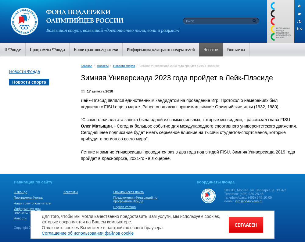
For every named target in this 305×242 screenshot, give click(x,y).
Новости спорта (124, 65)
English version (124, 207)
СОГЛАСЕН (246, 225)
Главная (86, 65)
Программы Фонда (28, 197)
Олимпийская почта (128, 192)
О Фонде (20, 192)
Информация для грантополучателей (28, 210)
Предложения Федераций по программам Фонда (135, 199)
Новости (103, 65)
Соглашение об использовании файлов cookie (88, 233)
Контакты (70, 192)
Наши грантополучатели (32, 203)
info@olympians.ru (249, 201)
